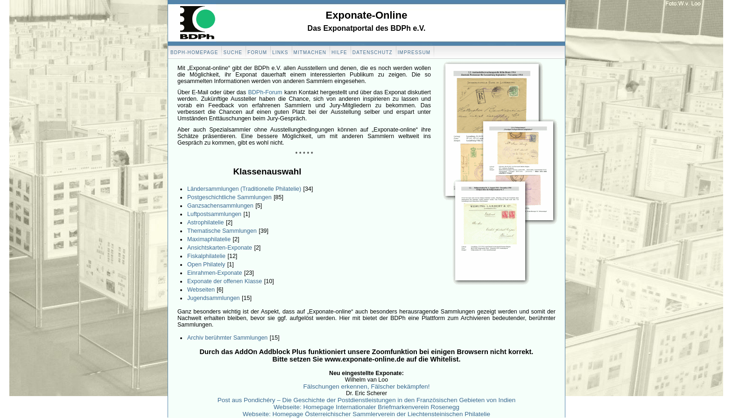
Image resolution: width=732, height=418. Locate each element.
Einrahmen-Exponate (214, 273)
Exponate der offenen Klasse (224, 281)
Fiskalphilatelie (206, 256)
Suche (232, 52)
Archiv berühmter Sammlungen (227, 337)
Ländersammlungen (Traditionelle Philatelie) (244, 189)
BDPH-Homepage (194, 52)
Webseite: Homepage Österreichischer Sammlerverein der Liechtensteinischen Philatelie (366, 414)
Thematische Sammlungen (222, 231)
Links (280, 52)
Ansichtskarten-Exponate (219, 247)
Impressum (414, 52)
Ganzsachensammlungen (220, 205)
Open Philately (206, 264)
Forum (257, 52)
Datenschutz (372, 52)
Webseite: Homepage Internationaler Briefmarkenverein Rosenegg (366, 407)
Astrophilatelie (205, 222)
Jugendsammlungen (213, 298)
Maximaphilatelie (209, 239)
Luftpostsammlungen (214, 214)
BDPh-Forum (265, 92)
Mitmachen (310, 52)
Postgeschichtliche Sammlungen (229, 197)
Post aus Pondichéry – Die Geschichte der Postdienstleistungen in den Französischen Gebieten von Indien (367, 400)
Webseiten (201, 289)
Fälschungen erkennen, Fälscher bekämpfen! (366, 386)
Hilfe (339, 52)
